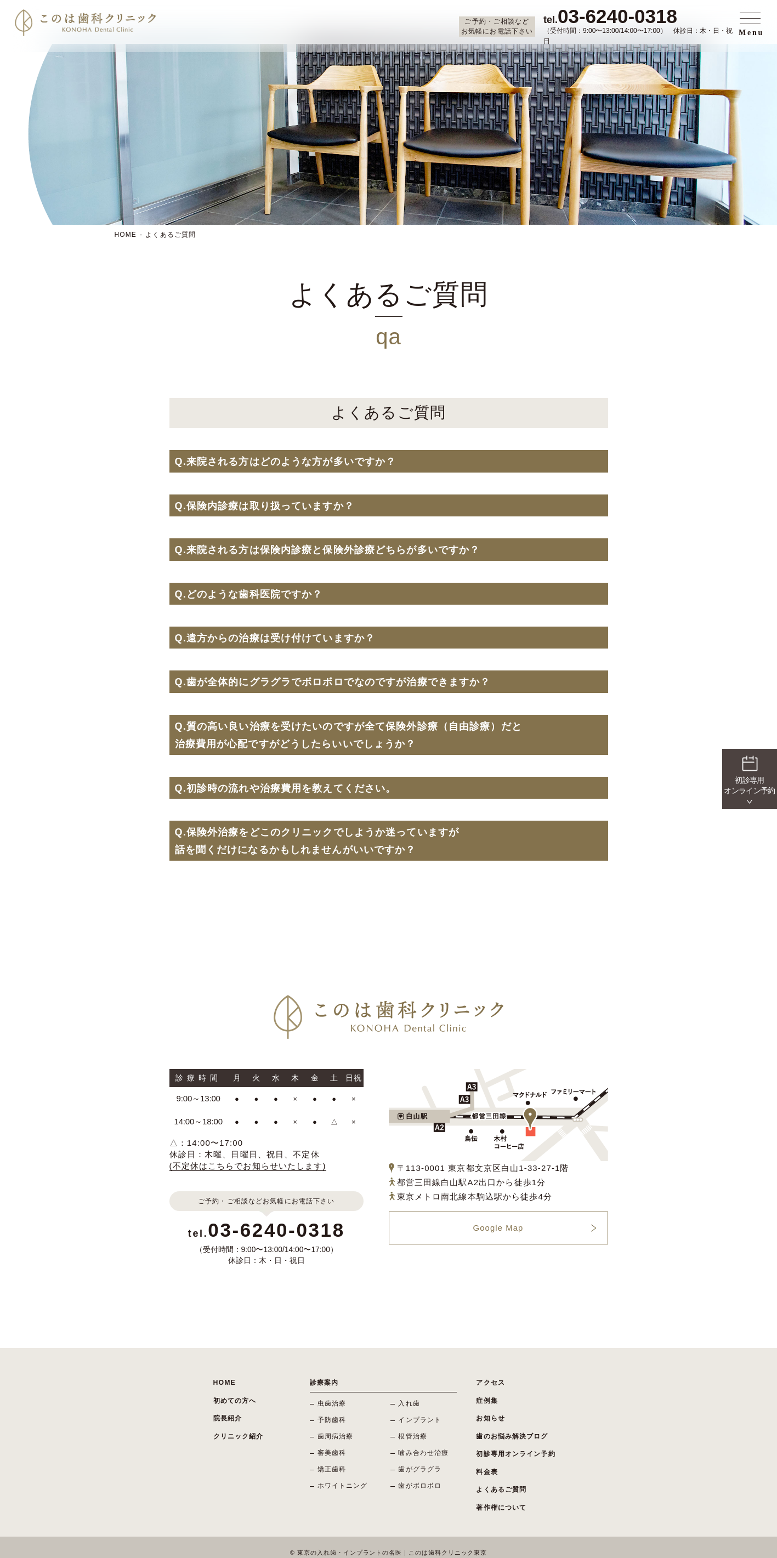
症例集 (486, 1398)
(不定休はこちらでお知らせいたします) (247, 1165)
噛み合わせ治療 (424, 1450)
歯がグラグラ (420, 1466)
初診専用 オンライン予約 (749, 774)
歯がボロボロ (420, 1482)
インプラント (420, 1419)
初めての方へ (235, 1398)
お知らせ (490, 1415)
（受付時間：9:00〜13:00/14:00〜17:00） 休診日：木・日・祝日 (639, 26)
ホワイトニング (343, 1482)
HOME (126, 234)
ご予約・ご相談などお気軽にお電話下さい (497, 27)
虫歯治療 (332, 1403)
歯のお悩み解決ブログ (512, 1431)
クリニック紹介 (238, 1431)
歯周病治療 (336, 1434)
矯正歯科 (332, 1466)
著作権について (501, 1497)
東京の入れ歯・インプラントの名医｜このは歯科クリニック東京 (392, 1541)
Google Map (498, 1228)
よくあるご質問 (170, 234)
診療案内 (324, 1382)
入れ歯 (409, 1403)
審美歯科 (332, 1450)
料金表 (486, 1464)
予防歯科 (332, 1419)
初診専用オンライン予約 (515, 1448)
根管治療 (413, 1434)
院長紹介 (227, 1415)
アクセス (490, 1382)
